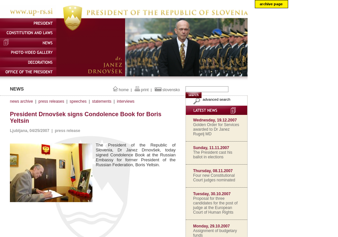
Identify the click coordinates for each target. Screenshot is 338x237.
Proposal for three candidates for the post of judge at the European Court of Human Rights (215, 205)
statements (102, 101)
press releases (51, 101)
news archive (21, 101)
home (124, 90)
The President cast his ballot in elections (212, 154)
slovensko (171, 90)
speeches (78, 101)
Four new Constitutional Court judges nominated (214, 177)
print (145, 90)
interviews (125, 101)
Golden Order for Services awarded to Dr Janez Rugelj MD (216, 129)
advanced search (211, 99)
